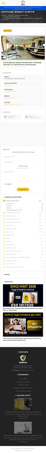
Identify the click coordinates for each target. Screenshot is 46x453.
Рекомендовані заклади (23, 391)
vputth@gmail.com (10, 91)
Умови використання (23, 382)
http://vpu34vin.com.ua (11, 98)
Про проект (23, 379)
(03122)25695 (8, 85)
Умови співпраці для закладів (23, 388)
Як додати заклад (23, 385)
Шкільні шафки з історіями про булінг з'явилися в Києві (23, 412)
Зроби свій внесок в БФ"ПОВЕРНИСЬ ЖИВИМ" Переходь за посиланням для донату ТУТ (23, 8)
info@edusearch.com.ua (26, 370)
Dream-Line (27, 450)
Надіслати (23, 189)
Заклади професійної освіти (12, 104)
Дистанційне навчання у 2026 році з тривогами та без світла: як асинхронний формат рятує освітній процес (23, 436)
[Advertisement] (23, 134)
